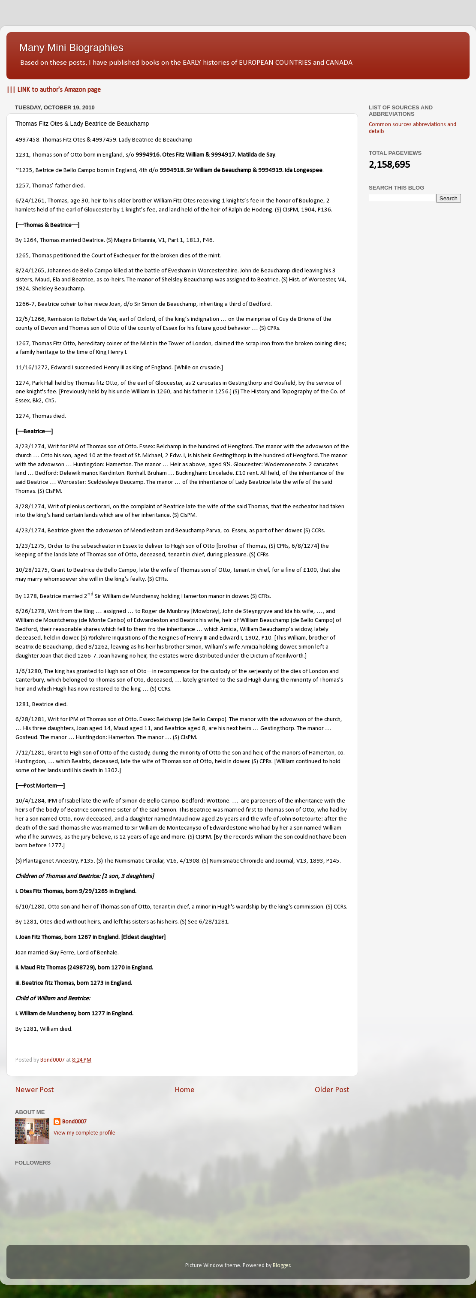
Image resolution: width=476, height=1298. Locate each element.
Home (185, 1090)
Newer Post (34, 1090)
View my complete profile (84, 1133)
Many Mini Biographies (71, 47)
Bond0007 (74, 1122)
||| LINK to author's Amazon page (53, 90)
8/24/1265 (30, 271)
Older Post (332, 1090)
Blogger (281, 1265)
